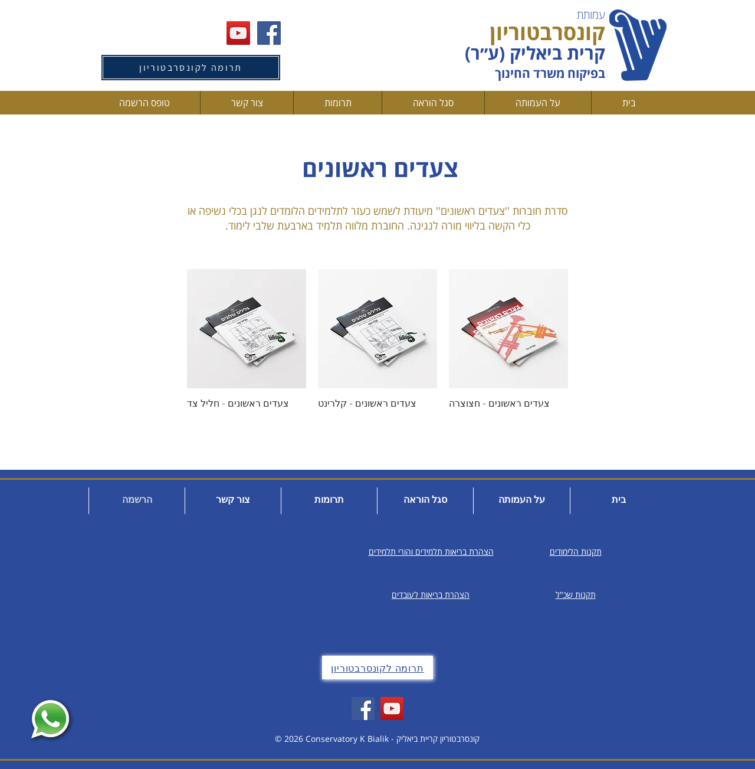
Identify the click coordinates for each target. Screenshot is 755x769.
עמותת (591, 14)
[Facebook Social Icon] (269, 33)
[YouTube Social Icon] (238, 33)
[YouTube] (391, 708)
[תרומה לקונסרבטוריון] (191, 67)
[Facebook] (363, 708)
